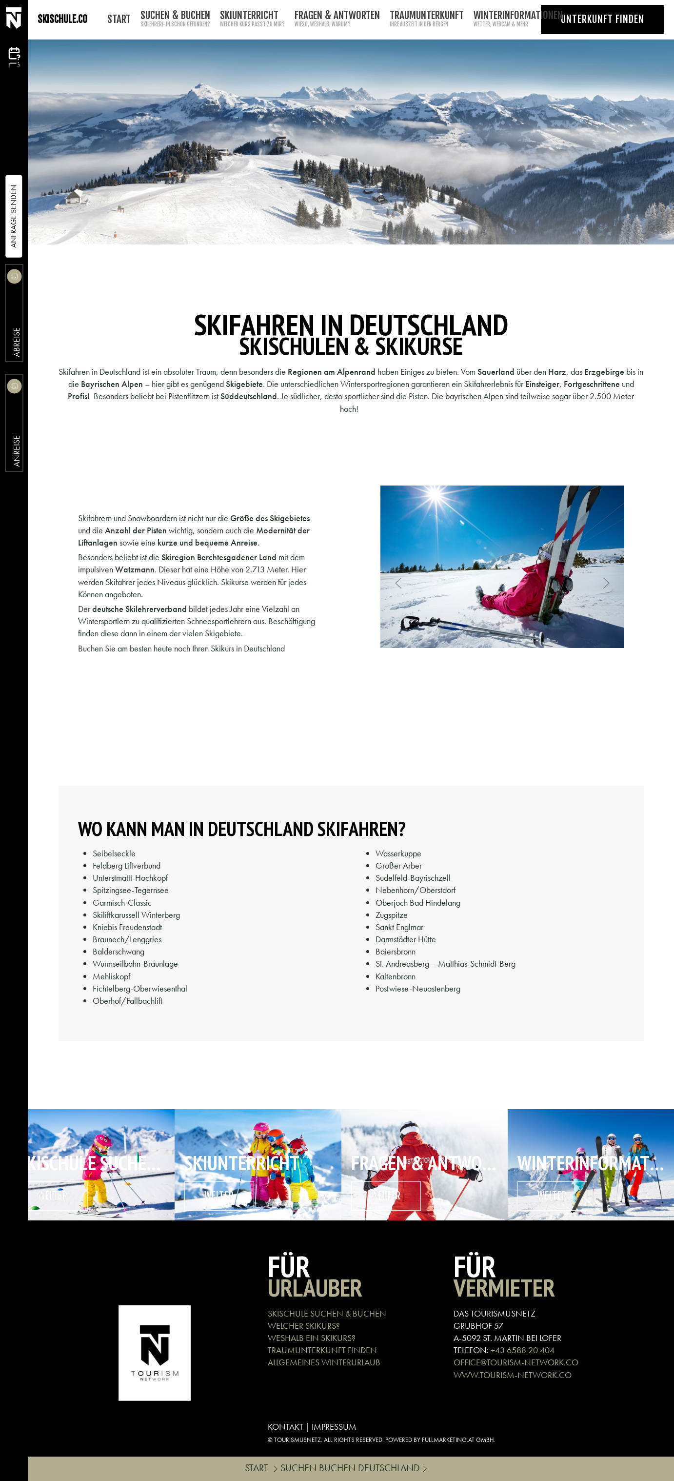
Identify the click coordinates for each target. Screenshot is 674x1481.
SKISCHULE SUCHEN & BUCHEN (327, 1313)
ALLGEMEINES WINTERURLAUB (324, 1362)
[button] (398, 583)
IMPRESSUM (334, 1426)
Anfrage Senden (13, 216)
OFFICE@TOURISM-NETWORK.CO (516, 1362)
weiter (53, 1196)
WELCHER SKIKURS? (304, 1325)
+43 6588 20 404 (523, 1350)
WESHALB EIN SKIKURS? (312, 1337)
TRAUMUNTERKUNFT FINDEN (322, 1350)
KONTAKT (285, 1426)
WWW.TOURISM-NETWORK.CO (513, 1374)
